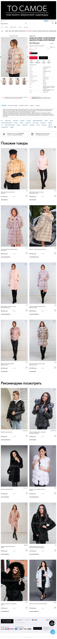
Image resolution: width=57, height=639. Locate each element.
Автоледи (15, 122)
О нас (2, 27)
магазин (16, 97)
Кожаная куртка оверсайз (6, 432)
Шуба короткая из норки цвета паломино (8, 193)
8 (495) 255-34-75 (35, 97)
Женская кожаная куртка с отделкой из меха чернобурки (37, 433)
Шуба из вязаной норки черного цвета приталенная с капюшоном (36, 547)
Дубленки (16, 31)
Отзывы (38, 105)
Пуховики (39, 31)
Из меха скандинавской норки (7, 122)
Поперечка (50, 122)
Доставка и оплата (13, 27)
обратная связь (38, 628)
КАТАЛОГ (6, 31)
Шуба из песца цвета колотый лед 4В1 (38, 603)
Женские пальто (22, 31)
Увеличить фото (14, 36)
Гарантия (6, 27)
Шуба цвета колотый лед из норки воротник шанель (37, 364)
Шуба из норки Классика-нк (7, 489)
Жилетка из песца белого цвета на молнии (37, 490)
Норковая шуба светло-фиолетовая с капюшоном (9, 250)
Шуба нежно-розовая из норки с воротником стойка (36, 193)
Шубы (10, 31)
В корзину (43, 57)
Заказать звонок (4, 23)
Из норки (21, 122)
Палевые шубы (43, 122)
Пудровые (12, 127)
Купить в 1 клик (33, 57)
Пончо (30, 31)
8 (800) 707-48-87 (36, 98)
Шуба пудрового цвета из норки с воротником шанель (8, 307)
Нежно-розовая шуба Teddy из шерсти (8, 547)
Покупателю (26, 27)
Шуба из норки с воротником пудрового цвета (7, 364)
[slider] (27, 47)
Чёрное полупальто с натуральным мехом (8, 604)
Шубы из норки (8, 120)
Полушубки (34, 31)
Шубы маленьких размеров (37, 120)
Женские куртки (45, 31)
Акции (27, 31)
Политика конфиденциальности (20, 622)
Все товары (29, 120)
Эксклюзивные (28, 122)
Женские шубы (15, 120)
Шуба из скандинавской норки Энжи (37, 249)
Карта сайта (46, 630)
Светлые (51, 120)
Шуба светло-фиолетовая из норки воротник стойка (37, 307)
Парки (13, 31)
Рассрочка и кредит (13, 105)
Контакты (20, 27)
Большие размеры (52, 31)
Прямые (46, 120)
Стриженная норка (5, 127)
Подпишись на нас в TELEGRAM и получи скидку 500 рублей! (15, 134)
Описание (4, 105)
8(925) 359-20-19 (51, 620)
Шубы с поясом (35, 122)
